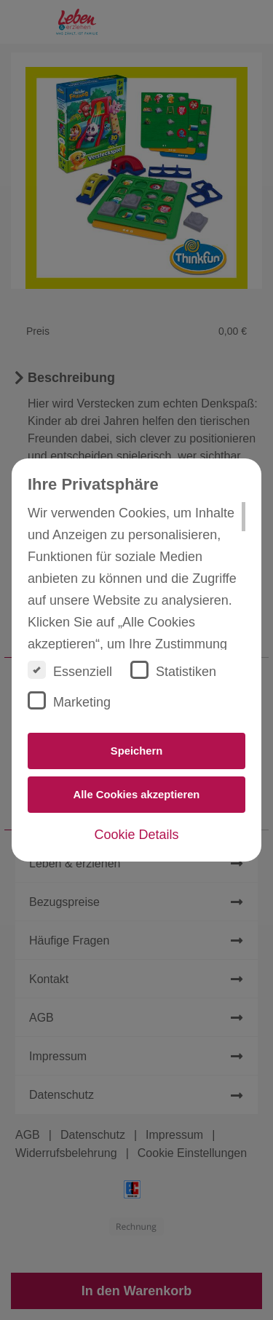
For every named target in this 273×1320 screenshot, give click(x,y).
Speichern (136, 751)
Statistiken (173, 670)
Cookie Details (136, 834)
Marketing (69, 700)
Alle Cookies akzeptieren (137, 794)
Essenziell (70, 670)
